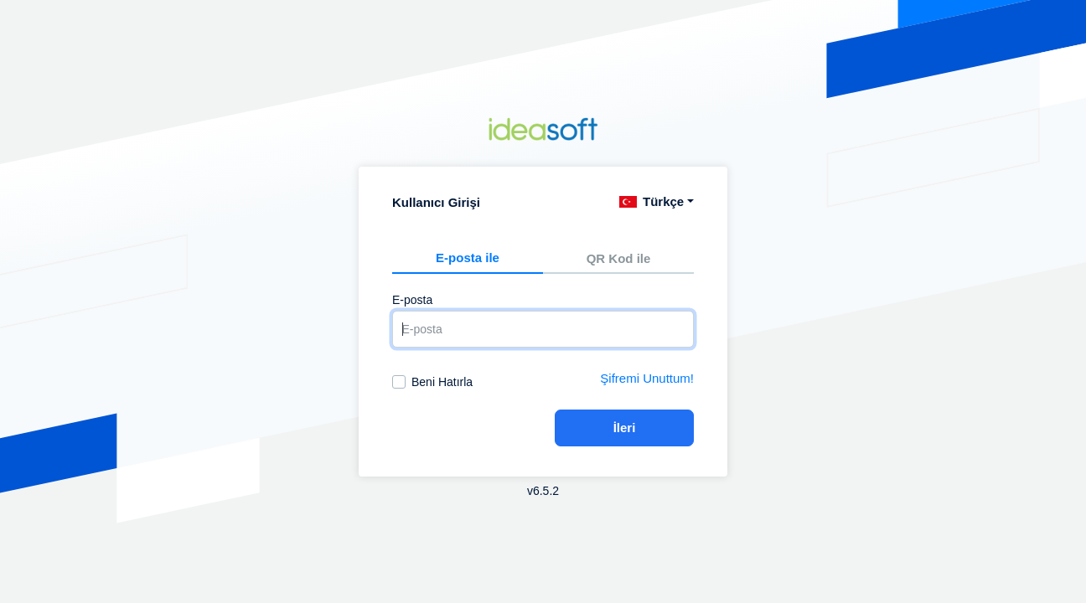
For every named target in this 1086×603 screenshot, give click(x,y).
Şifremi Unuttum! (647, 378)
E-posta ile (467, 257)
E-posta (412, 300)
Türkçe (651, 201)
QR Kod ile (619, 258)
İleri (624, 427)
